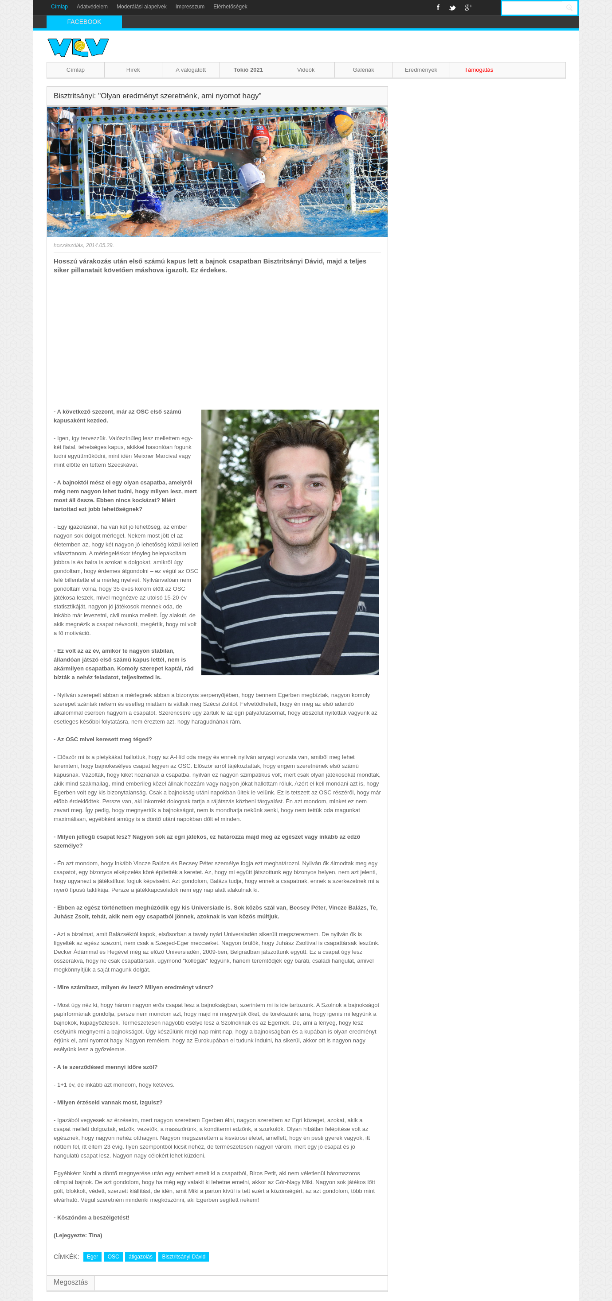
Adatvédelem (92, 7)
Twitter (452, 7)
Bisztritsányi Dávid (183, 1257)
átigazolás (141, 1257)
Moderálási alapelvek (142, 7)
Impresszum (190, 7)
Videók (306, 69)
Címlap (59, 7)
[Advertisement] (217, 341)
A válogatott (191, 69)
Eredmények (421, 69)
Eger (92, 1257)
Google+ (468, 7)
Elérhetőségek (230, 7)
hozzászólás (68, 245)
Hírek (133, 69)
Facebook (438, 7)
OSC (113, 1257)
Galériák (363, 69)
